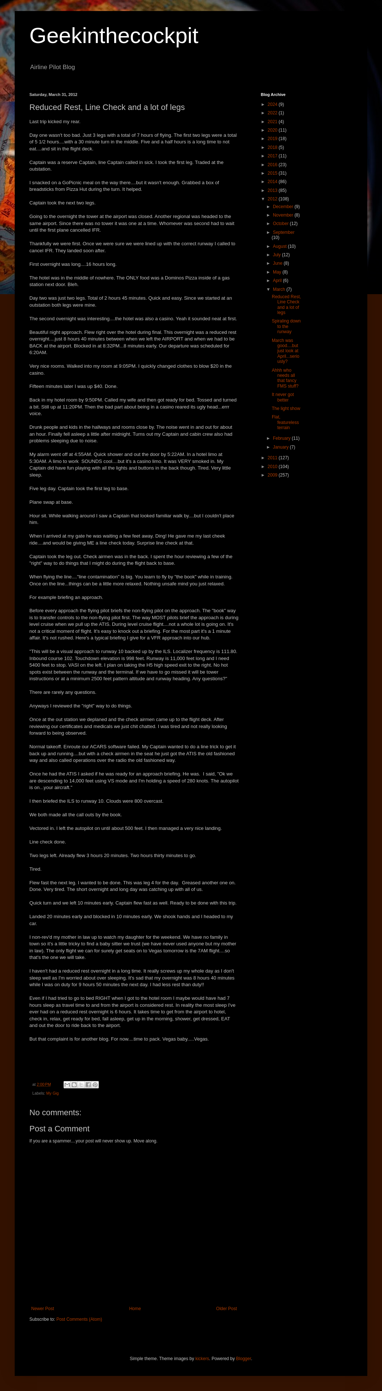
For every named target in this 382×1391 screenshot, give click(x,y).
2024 (273, 104)
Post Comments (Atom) (79, 1319)
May (277, 272)
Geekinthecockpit (113, 35)
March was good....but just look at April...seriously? (285, 351)
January (281, 447)
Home (135, 1308)
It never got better (283, 397)
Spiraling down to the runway (286, 326)
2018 (273, 147)
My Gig (52, 1093)
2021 (273, 121)
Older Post (226, 1308)
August (280, 246)
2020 (273, 130)
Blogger (243, 1358)
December (284, 206)
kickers (202, 1358)
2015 (273, 173)
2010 (273, 466)
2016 (273, 164)
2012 (273, 198)
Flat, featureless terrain (285, 422)
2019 (273, 138)
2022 (273, 112)
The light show (286, 408)
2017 (273, 155)
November (284, 215)
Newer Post (42, 1308)
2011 (273, 457)
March (279, 289)
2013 (273, 190)
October (281, 223)
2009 (273, 475)
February (282, 438)
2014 (273, 181)
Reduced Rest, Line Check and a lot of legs (286, 304)
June (278, 263)
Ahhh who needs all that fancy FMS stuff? (285, 378)
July (277, 254)
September (284, 232)
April (278, 280)
